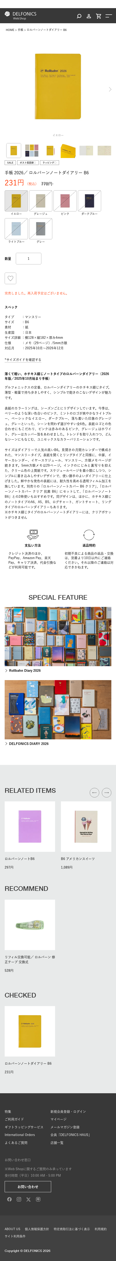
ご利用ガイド (14, 1119)
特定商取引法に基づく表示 (72, 1229)
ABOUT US (12, 1229)
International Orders (20, 1134)
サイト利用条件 (15, 1236)
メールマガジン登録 (65, 1127)
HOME (10, 29)
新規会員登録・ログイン (68, 1111)
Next (110, 89)
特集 (8, 1111)
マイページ (58, 1119)
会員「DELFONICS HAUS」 (71, 1134)
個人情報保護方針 (37, 1229)
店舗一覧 (56, 1142)
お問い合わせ (27, 1187)
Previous (5, 89)
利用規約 (101, 1229)
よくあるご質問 (16, 1142)
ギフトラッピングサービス (24, 1127)
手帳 (20, 29)
